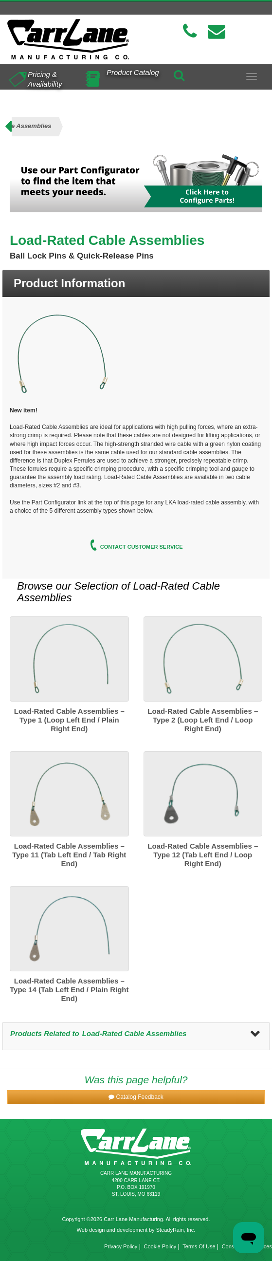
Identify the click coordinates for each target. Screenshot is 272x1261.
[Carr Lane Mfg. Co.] (68, 39)
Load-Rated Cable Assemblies (134, 1033)
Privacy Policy (120, 1246)
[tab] (136, 283)
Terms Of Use (198, 1246)
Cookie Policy (160, 1246)
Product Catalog (133, 71)
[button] (136, 1097)
